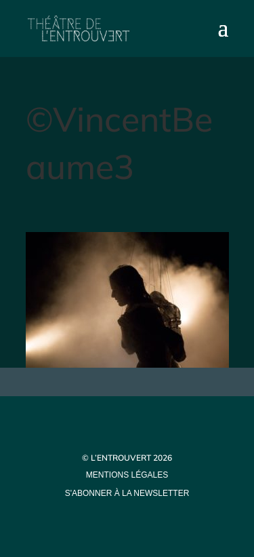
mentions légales (127, 475)
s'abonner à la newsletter (127, 493)
